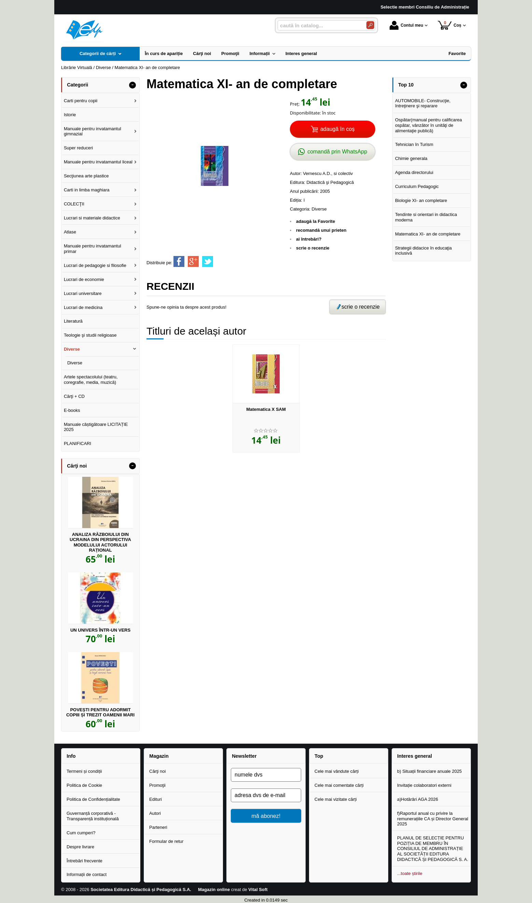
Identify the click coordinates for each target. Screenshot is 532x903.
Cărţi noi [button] (77, 466)
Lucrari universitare (83, 293)
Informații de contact (87, 874)
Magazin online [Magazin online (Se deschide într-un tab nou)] (214, 889)
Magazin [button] (158, 756)
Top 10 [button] (406, 84)
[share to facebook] (178, 261)
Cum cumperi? (81, 832)
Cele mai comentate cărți (339, 785)
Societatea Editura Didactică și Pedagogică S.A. (140, 889)
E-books (72, 410)
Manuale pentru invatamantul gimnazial (92, 131)
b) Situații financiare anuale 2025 (429, 771)
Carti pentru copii (80, 100)
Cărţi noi (157, 771)
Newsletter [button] (244, 756)
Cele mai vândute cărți (336, 771)
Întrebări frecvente (84, 860)
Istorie (70, 114)
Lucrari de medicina (83, 307)
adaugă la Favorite (315, 221)
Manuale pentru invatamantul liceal (98, 161)
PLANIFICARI (77, 443)
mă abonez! (266, 816)
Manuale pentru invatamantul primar (92, 248)
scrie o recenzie (313, 248)
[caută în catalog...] (319, 25)
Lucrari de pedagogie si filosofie (95, 265)
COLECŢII (74, 203)
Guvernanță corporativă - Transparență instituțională (93, 816)
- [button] (132, 85)
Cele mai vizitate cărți (335, 799)
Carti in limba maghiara (87, 189)
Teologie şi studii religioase (90, 335)
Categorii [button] (77, 84)
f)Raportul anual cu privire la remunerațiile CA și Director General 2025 (432, 818)
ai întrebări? (308, 239)
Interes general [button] (414, 756)
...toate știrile (409, 873)
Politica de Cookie (84, 785)
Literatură (73, 321)
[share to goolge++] (193, 261)
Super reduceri (78, 147)
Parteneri (158, 827)
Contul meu (406, 25)
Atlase (70, 231)
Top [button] (318, 756)
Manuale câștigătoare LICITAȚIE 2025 (96, 427)
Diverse (319, 209)
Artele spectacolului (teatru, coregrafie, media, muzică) (91, 379)
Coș (449, 25)
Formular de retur (166, 841)
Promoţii (157, 785)
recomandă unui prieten (321, 230)
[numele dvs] (266, 775)
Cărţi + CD (74, 396)
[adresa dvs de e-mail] (266, 795)
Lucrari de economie (84, 279)
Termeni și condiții (84, 771)
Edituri (155, 799)
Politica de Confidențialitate (93, 799)
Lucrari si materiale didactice (92, 217)
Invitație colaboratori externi (424, 785)
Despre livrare (80, 846)
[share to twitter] (207, 261)
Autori (155, 813)
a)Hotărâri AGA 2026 (417, 799)
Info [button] (71, 756)
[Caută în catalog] (370, 25)
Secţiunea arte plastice (86, 175)
